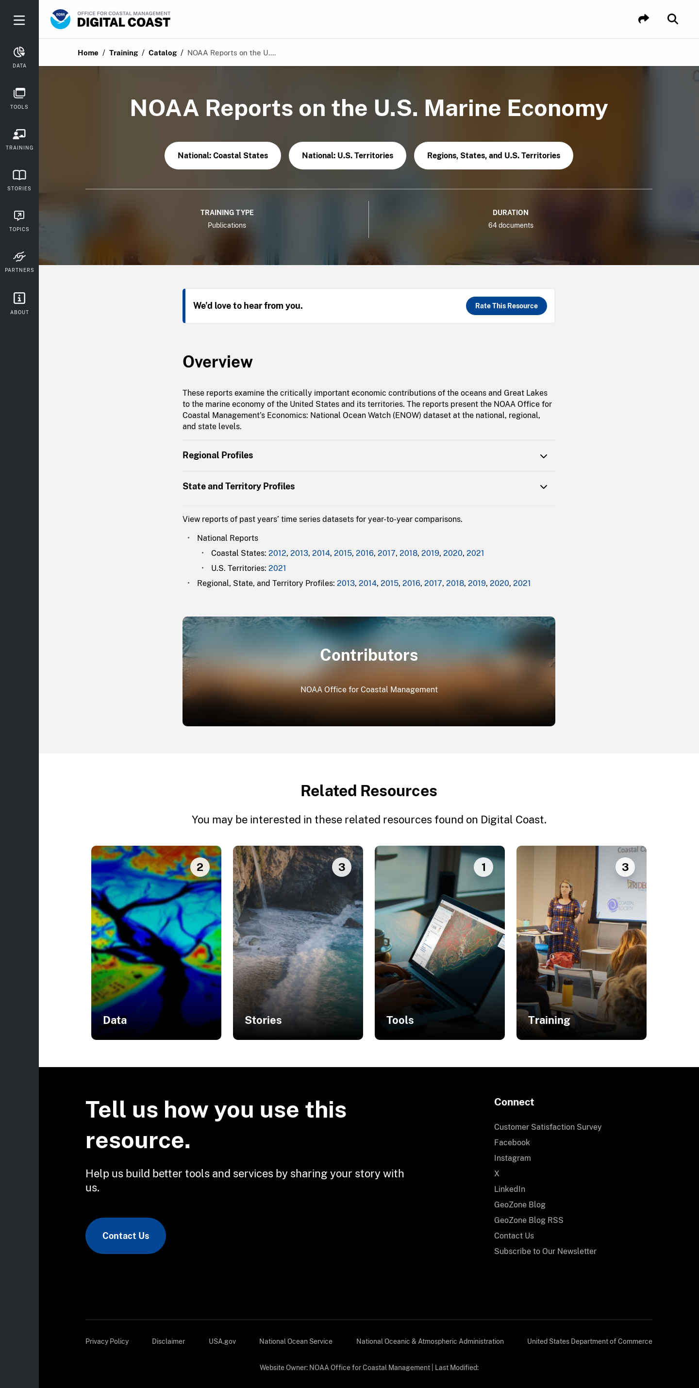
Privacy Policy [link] (107, 1341)
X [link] (496, 1173)
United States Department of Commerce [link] (589, 1341)
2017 (387, 553)
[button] (643, 19)
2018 (408, 553)
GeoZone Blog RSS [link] (529, 1220)
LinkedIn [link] (509, 1189)
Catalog (163, 53)
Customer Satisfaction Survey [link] (548, 1127)
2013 (299, 553)
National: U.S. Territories (347, 155)
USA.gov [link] (222, 1341)
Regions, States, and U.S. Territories (493, 155)
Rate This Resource (506, 306)
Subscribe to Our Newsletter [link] (545, 1251)
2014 (321, 553)
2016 (365, 553)
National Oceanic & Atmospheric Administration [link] (430, 1341)
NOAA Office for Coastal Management (369, 689)
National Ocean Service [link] (296, 1341)
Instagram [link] (512, 1158)
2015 (343, 553)
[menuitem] (567, 1127)
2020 (453, 553)
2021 (475, 553)
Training (123, 53)
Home (88, 53)
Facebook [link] (512, 1142)
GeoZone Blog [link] (520, 1204)
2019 (430, 553)
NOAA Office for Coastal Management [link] (369, 1367)
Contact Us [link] (125, 1236)
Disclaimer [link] (168, 1341)
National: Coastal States (223, 155)
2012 (277, 553)
